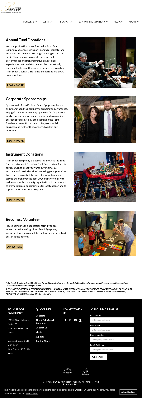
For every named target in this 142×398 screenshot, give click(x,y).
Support (40, 336)
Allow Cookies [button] (128, 392)
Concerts (40, 315)
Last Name (95, 325)
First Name (95, 315)
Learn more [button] (32, 393)
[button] (30, 21)
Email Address (97, 345)
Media (39, 332)
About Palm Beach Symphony (45, 321)
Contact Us (41, 327)
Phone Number (97, 335)
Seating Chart (43, 341)
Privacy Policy (70, 384)
